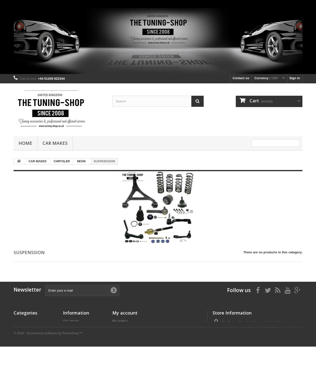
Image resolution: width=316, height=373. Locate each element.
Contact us (241, 78)
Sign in (294, 78)
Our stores (71, 321)
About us (70, 338)
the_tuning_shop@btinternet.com (255, 340)
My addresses (123, 334)
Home (25, 143)
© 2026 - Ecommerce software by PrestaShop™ (48, 359)
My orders (120, 321)
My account (125, 313)
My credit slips (123, 327)
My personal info (125, 340)
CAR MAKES (55, 143)
